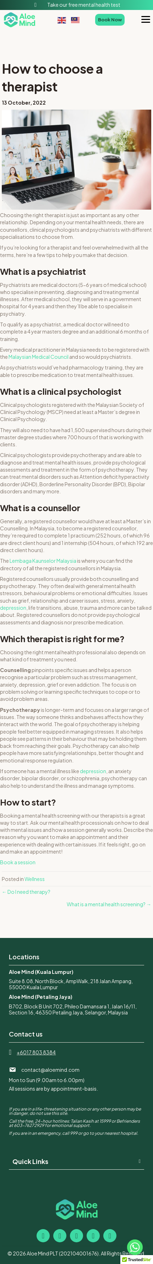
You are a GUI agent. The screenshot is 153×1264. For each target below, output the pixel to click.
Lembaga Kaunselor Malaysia (43, 560)
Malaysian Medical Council (39, 356)
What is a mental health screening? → (109, 904)
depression (13, 607)
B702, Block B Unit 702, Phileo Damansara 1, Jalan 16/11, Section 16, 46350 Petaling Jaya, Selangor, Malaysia (73, 1009)
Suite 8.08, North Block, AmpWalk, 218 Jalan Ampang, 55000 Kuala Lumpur (71, 984)
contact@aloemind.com (50, 1069)
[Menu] (145, 20)
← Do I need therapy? (26, 891)
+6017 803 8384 (36, 1052)
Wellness (34, 879)
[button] (76, 1161)
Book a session (17, 862)
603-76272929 (29, 1125)
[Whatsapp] (135, 1247)
